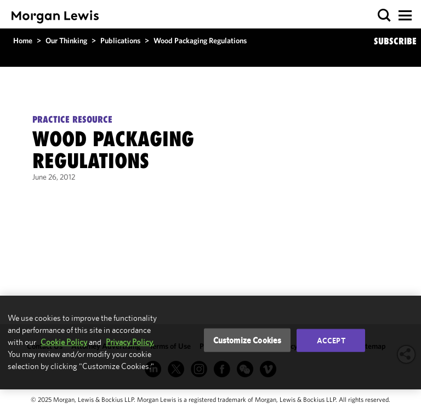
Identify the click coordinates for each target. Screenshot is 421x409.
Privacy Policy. (130, 342)
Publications (120, 40)
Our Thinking (66, 40)
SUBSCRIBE (395, 41)
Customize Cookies (247, 340)
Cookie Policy (64, 342)
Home (22, 40)
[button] (384, 15)
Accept (331, 340)
